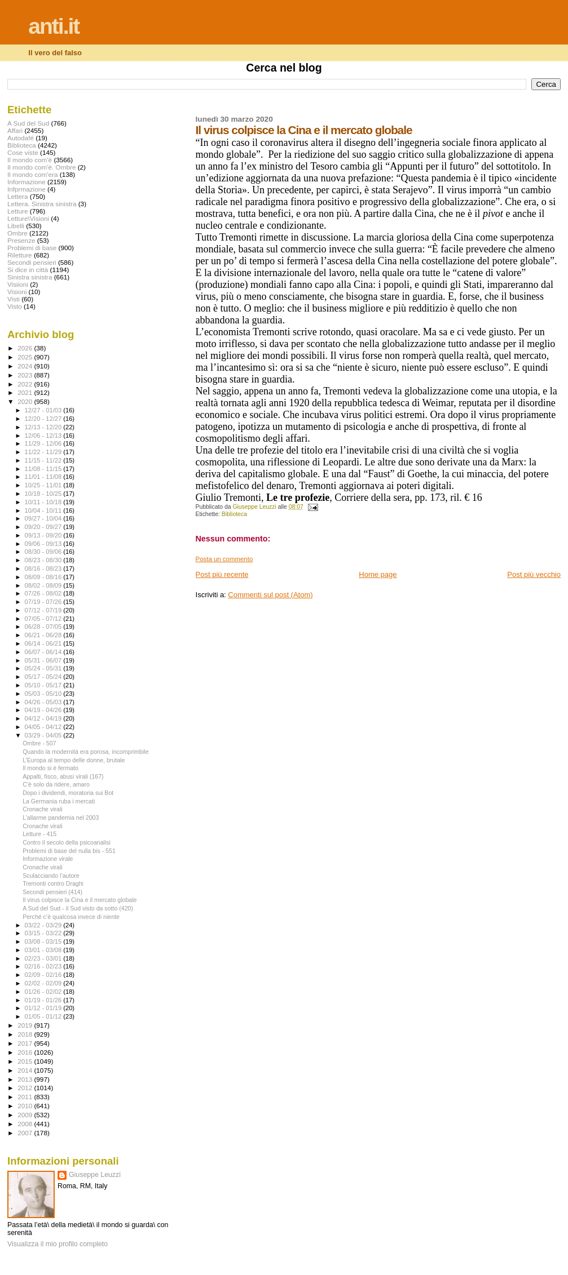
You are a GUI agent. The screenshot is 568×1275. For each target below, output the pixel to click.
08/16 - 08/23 (44, 568)
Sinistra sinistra (29, 277)
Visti (13, 299)
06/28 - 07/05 (44, 626)
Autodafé (20, 137)
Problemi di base (31, 247)
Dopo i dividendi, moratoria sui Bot (68, 792)
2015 (25, 1061)
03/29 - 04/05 (44, 735)
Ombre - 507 (39, 743)
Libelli (15, 225)
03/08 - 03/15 (44, 941)
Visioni (17, 291)
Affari (15, 130)
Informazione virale (48, 858)
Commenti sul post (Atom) (270, 594)
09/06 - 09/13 (44, 543)
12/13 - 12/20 (44, 427)
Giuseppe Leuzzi (95, 1175)
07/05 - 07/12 (44, 618)
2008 (25, 1123)
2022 (25, 384)
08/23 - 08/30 (44, 560)
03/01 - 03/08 (44, 950)
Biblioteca (234, 514)
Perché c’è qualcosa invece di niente (71, 916)
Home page (378, 574)
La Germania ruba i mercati (59, 801)
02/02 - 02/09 (44, 983)
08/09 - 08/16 (44, 577)
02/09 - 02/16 (44, 974)
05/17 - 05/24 (44, 676)
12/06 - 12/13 (44, 435)
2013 (25, 1079)
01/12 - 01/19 (44, 1008)
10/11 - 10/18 (44, 502)
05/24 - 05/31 (44, 668)
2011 (25, 1096)
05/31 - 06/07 (44, 660)
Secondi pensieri (31, 262)
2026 (25, 348)
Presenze (21, 240)
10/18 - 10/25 (44, 493)
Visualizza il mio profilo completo (57, 1244)
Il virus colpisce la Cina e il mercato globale (80, 899)
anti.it (53, 26)
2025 (25, 357)
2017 (25, 1043)
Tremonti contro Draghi (53, 883)
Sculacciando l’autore (51, 875)
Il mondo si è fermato (50, 768)
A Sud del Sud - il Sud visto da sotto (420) (78, 908)
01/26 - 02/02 (44, 991)
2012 (25, 1087)
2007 (25, 1132)
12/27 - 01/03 (44, 410)
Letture (17, 211)
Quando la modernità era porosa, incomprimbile (85, 751)
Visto (14, 306)
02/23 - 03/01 (44, 958)
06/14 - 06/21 (44, 643)
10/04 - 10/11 (44, 510)
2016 (25, 1052)
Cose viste (22, 152)
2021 (25, 392)
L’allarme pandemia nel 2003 (61, 817)
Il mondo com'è (29, 159)
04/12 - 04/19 (44, 718)
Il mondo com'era (32, 174)
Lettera (17, 196)
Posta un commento (224, 559)
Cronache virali (43, 809)
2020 (25, 401)
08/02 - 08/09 (44, 585)
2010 (25, 1105)
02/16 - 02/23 (44, 966)
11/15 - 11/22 (44, 460)
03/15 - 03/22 (44, 933)
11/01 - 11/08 (44, 476)
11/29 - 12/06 (44, 443)
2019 (25, 1025)
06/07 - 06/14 (44, 651)
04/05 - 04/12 (44, 726)
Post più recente (222, 574)
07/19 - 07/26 (44, 601)
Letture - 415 (39, 833)
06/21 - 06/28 (44, 635)
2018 (25, 1034)
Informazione (26, 181)
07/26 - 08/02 (44, 593)
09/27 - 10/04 (44, 518)
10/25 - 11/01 (44, 485)
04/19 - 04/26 (44, 710)
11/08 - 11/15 (44, 468)
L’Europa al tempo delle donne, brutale (74, 760)
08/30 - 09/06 (44, 551)
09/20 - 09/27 (44, 526)
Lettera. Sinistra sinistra (41, 203)
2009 (25, 1114)
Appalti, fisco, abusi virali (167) (63, 776)
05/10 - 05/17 (44, 685)
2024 (25, 366)
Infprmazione (26, 189)
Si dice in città (27, 269)
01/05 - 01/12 (44, 1016)
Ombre (17, 233)
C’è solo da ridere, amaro (56, 784)
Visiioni (17, 284)
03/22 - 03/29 (44, 925)
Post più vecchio (534, 574)
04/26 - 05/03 (44, 702)
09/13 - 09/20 (44, 535)
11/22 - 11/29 (44, 451)
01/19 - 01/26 (44, 1000)
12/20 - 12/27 (44, 418)
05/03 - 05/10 (44, 693)
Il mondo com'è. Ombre (41, 167)
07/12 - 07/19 (44, 610)
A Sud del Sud (28, 123)
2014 (25, 1070)
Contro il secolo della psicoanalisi (67, 842)
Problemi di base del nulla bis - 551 (69, 850)
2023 (25, 375)
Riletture (19, 255)
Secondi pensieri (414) (52, 891)
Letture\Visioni (28, 218)
